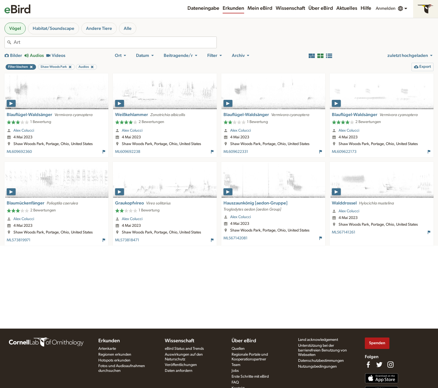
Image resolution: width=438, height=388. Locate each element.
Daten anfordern (178, 371)
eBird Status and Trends (184, 349)
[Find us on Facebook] (368, 364)
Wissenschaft (290, 8)
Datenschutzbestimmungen (321, 361)
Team (236, 365)
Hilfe (366, 8)
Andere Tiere (99, 28)
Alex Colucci (23, 130)
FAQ (235, 382)
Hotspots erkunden (114, 360)
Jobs (235, 371)
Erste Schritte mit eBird (250, 377)
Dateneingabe (203, 8)
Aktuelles (346, 8)
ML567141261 (343, 232)
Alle (128, 28)
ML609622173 (344, 152)
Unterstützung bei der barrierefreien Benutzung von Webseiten (322, 350)
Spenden (377, 343)
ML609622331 (235, 152)
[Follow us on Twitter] (379, 364)
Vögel (15, 28)
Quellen (238, 349)
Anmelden (386, 8)
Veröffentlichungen (181, 365)
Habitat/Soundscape (53, 28)
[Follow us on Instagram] (390, 364)
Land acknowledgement (318, 340)
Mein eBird (259, 8)
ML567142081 (235, 238)
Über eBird (320, 8)
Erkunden (233, 8)
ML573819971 (18, 240)
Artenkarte (107, 349)
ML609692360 (19, 152)
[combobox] (115, 42)
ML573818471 (127, 240)
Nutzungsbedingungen (317, 366)
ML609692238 (127, 152)
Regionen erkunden (114, 354)
